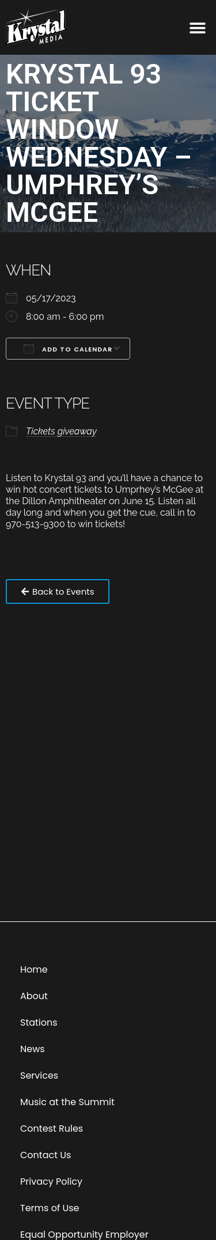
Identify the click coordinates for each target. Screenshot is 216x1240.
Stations (39, 1022)
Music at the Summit (67, 1102)
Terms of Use (49, 1208)
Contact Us (45, 1155)
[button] (197, 27)
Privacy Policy (51, 1181)
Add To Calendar (68, 348)
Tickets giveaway (61, 431)
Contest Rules (51, 1128)
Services (39, 1075)
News (32, 1049)
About (34, 996)
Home (34, 969)
